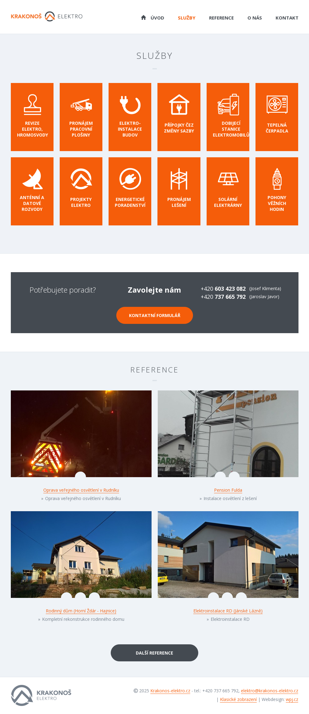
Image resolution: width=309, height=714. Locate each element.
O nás (254, 18)
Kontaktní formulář (154, 315)
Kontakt (287, 18)
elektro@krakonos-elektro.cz (269, 691)
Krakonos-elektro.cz (170, 691)
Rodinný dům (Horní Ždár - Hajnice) (81, 611)
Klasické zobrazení (238, 699)
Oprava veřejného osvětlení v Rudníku (81, 490)
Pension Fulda (228, 490)
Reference (221, 18)
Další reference (154, 653)
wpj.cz (292, 699)
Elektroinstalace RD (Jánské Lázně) (228, 611)
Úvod (152, 17)
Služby (186, 18)
